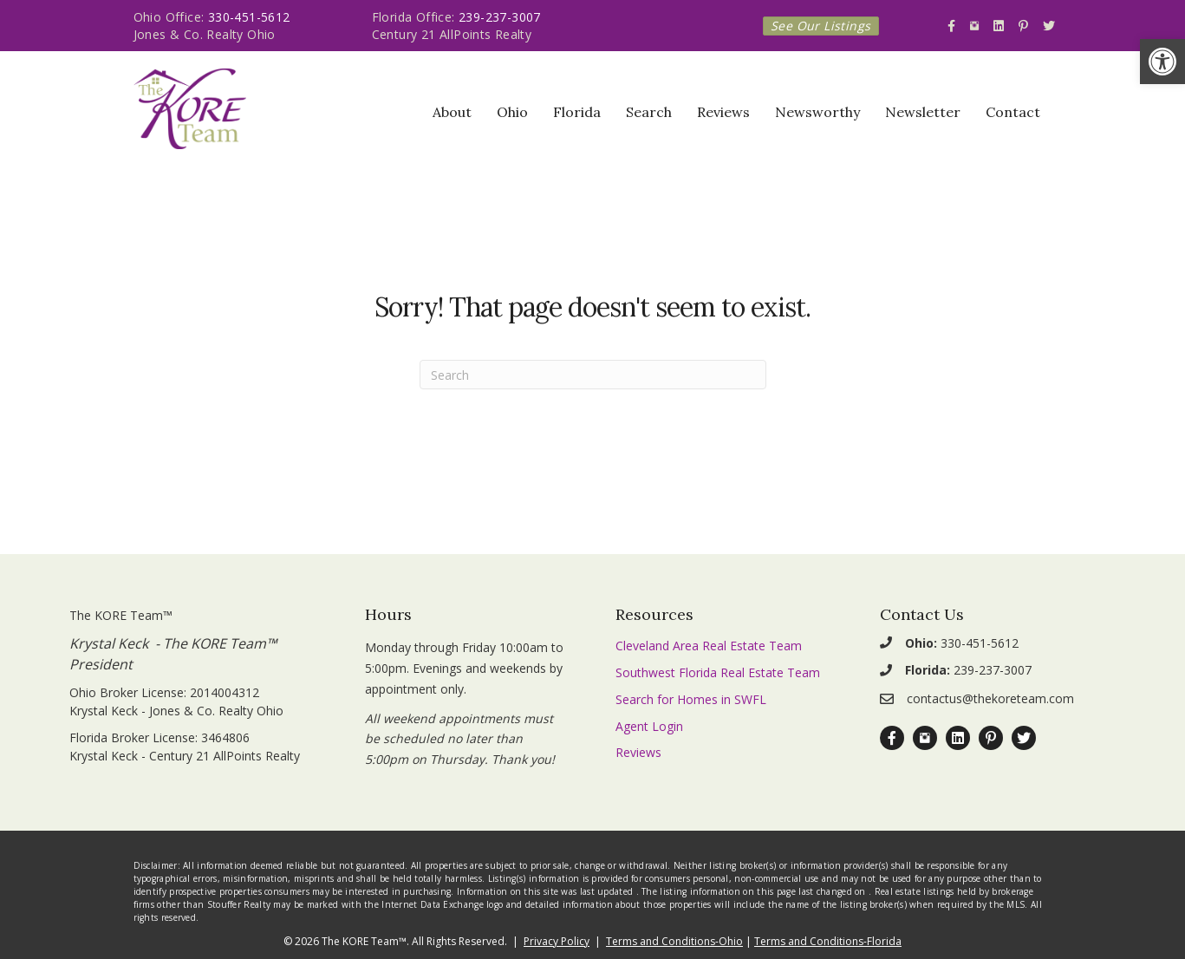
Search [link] (649, 112)
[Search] (593, 374)
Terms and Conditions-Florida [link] (828, 941)
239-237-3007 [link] (500, 17)
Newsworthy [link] (817, 112)
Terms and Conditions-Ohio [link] (674, 941)
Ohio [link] (512, 112)
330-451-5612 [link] (249, 17)
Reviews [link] (723, 112)
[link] (1162, 61)
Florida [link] (577, 112)
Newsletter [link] (922, 112)
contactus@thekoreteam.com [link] (990, 698)
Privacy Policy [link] (556, 941)
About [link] (452, 112)
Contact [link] (1013, 112)
